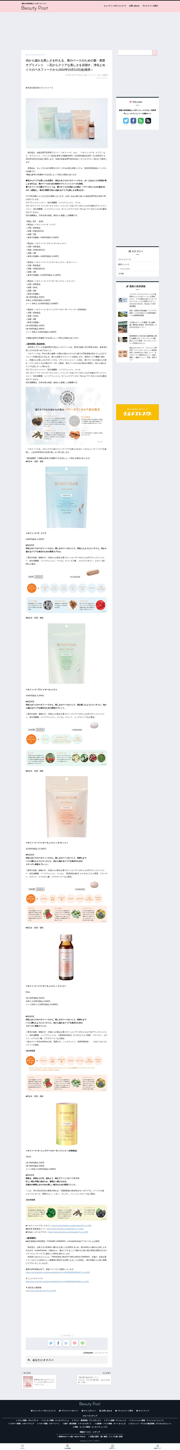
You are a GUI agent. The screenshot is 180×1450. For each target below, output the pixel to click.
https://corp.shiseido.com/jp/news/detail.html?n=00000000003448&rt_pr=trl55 (57, 1282)
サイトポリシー (90, 1411)
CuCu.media (124, 269)
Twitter (126, 124)
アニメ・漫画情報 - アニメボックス (87, 1421)
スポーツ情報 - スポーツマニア (22, 1424)
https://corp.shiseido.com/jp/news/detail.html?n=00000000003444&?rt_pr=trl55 (58, 1272)
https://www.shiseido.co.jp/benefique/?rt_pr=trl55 (71, 1226)
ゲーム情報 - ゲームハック (116, 1421)
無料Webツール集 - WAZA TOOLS (72, 1437)
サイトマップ (144, 1411)
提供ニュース (124, 264)
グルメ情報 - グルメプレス (28, 1421)
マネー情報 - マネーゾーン (49, 1424)
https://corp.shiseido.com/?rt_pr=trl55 (41, 1291)
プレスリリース (101, 1353)
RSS (148, 124)
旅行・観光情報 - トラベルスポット (78, 1424)
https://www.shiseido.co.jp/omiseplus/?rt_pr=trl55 (68, 1232)
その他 (121, 274)
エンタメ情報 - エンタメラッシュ (56, 1421)
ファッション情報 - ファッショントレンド (147, 1421)
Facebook (133, 124)
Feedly (141, 124)
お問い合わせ (134, 6)
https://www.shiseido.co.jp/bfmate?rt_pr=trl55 (65, 1229)
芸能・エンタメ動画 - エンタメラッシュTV (90, 1428)
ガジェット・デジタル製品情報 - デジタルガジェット (150, 1424)
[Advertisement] (90, 30)
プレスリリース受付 (150, 6)
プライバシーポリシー (70, 1411)
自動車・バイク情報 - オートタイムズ (110, 1424)
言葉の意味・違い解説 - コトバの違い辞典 (106, 1437)
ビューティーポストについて (115, 6)
